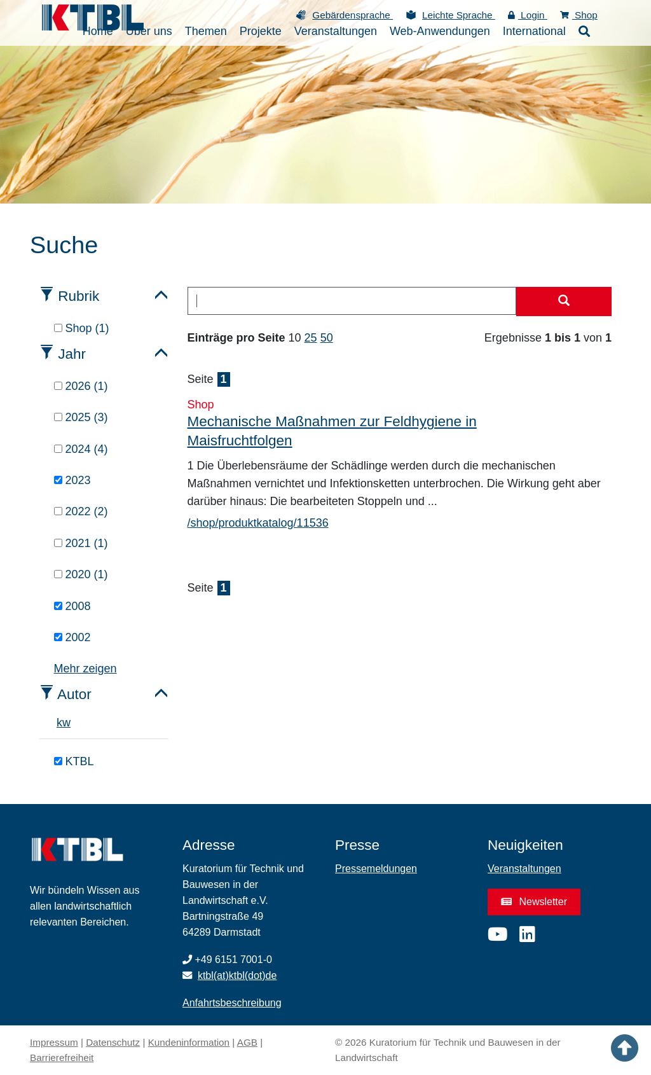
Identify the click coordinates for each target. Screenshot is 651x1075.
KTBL (74, 761)
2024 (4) (81, 449)
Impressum (54, 1042)
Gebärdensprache (352, 15)
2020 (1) (81, 574)
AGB (247, 1042)
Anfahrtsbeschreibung (232, 1002)
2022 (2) (81, 511)
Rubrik (78, 296)
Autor (74, 694)
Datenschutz (113, 1042)
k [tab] (59, 722)
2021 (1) (81, 543)
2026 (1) (81, 386)
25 (311, 337)
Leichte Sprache (458, 15)
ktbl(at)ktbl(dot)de (237, 975)
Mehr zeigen (85, 668)
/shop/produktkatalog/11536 (258, 523)
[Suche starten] (564, 301)
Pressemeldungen (376, 868)
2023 (72, 480)
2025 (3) (81, 417)
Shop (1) (81, 328)
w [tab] (66, 722)
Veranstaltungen (524, 868)
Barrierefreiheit (61, 1057)
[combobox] (352, 301)
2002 (72, 637)
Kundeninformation (189, 1042)
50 (326, 337)
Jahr (72, 354)
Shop (579, 15)
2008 (72, 606)
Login (527, 15)
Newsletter (534, 902)
